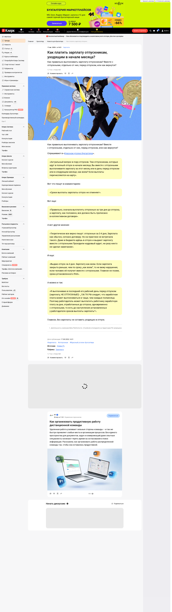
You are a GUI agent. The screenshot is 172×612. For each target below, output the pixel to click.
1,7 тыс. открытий (54, 70)
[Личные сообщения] (154, 31)
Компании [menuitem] (13, 249)
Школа (38, 31)
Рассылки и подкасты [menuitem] (13, 224)
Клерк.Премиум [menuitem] (13, 177)
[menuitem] (13, 37)
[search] (150, 31)
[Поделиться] (72, 73)
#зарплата (51, 342)
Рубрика (50, 350)
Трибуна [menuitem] (13, 278)
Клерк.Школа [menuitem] (13, 156)
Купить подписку (140, 31)
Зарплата (66, 47)
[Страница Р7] (51, 415)
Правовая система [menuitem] (13, 86)
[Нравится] (65, 73)
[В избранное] (69, 73)
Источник (51, 346)
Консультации (48, 31)
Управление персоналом (72, 417)
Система (31, 31)
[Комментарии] (55, 73)
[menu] (14, 58)
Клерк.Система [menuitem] (13, 127)
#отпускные (63, 342)
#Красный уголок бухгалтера (82, 342)
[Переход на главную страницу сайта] (8, 31)
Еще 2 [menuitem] (4, 121)
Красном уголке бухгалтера (78, 153)
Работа (57, 31)
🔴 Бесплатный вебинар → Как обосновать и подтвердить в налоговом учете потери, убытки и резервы (84, 36)
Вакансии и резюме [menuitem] (13, 207)
